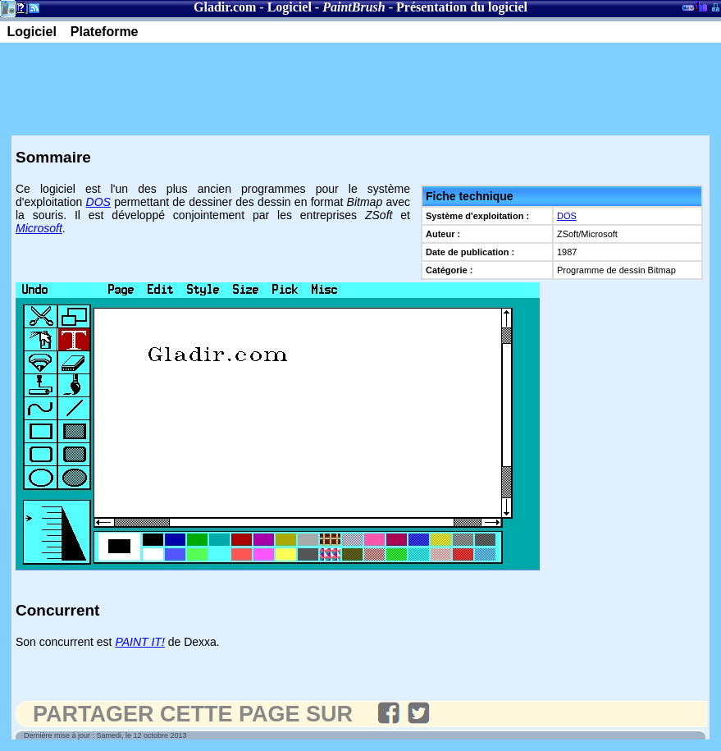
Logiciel (289, 7)
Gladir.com (225, 7)
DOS (567, 216)
